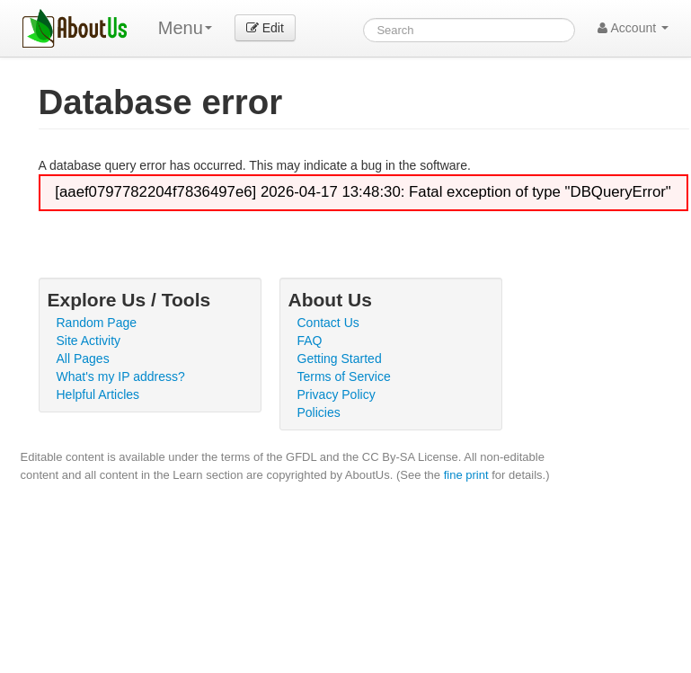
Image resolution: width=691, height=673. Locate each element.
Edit (265, 28)
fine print (466, 475)
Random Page (97, 322)
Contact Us (328, 322)
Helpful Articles (98, 394)
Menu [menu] (185, 28)
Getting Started (339, 358)
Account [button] (633, 28)
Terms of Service (344, 376)
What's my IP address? (121, 376)
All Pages (83, 358)
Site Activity (89, 340)
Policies (319, 412)
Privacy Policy (336, 394)
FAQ (310, 340)
